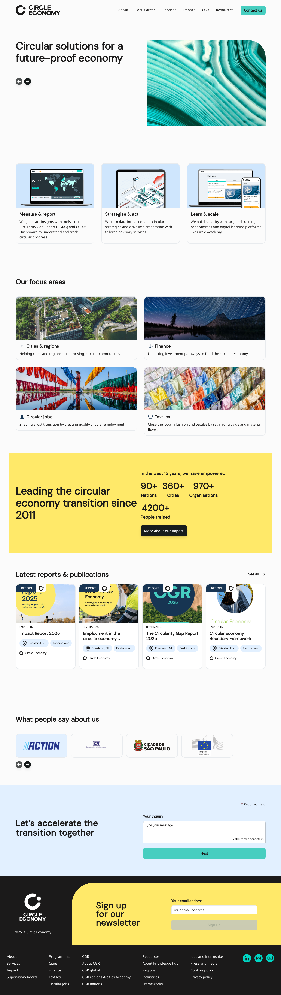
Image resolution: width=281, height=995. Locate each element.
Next (204, 853)
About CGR (91, 963)
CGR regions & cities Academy (106, 977)
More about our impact (164, 530)
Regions (149, 970)
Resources (151, 956)
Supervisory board (22, 977)
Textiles (55, 977)
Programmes (59, 956)
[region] (141, 626)
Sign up (214, 925)
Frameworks (153, 984)
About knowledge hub (160, 963)
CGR (85, 956)
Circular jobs (59, 984)
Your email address (186, 900)
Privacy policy (201, 977)
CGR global (91, 970)
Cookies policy (202, 970)
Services (13, 963)
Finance (55, 970)
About (12, 956)
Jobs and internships (207, 956)
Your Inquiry (153, 816)
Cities (53, 963)
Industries (151, 977)
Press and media (203, 963)
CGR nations (92, 984)
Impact (12, 970)
